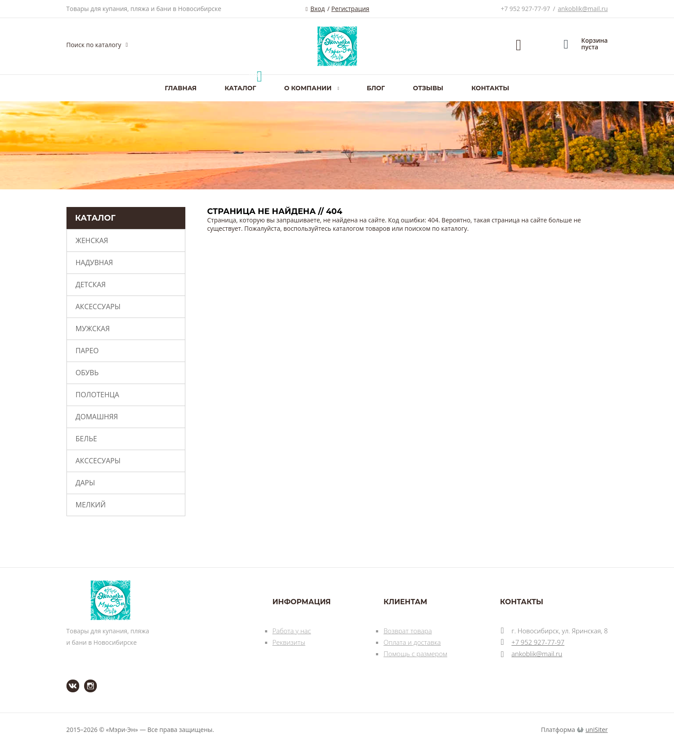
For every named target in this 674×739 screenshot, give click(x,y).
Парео (87, 350)
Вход (317, 8)
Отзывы (428, 88)
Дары (85, 483)
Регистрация (350, 8)
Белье (86, 438)
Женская (92, 240)
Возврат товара (407, 630)
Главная (180, 88)
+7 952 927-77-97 (525, 8)
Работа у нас (292, 630)
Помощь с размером (415, 653)
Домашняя (97, 416)
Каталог (240, 88)
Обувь (87, 372)
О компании (307, 88)
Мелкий (91, 505)
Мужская (93, 328)
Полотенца (97, 394)
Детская (91, 284)
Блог (376, 88)
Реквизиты (289, 642)
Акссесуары (98, 461)
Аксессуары (98, 306)
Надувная (94, 262)
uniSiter (597, 729)
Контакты (490, 88)
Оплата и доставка (412, 642)
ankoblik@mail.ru (583, 8)
